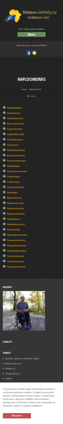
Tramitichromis (15, 256)
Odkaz (8, 378)
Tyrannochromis (16, 266)
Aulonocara (13, 113)
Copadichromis (15, 134)
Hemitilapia (13, 166)
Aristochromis (15, 118)
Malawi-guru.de (13, 363)
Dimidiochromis (16, 150)
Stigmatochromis (17, 245)
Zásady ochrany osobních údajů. (22, 358)
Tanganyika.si (12, 373)
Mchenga (12, 192)
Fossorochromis (16, 161)
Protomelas (13, 229)
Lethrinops (13, 182)
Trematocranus (15, 261)
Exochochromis (16, 155)
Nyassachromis (16, 213)
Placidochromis (16, 224)
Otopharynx (13, 219)
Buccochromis (15, 123)
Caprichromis (14, 129)
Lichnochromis (15, 187)
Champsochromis (17, 171)
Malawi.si (10, 368)
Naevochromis (15, 203)
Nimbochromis (15, 208)
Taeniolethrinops (16, 251)
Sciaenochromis (16, 240)
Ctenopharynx (15, 139)
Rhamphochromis (17, 235)
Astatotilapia (14, 108)
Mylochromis (14, 198)
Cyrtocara (12, 145)
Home (24, 89)
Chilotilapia (13, 176)
